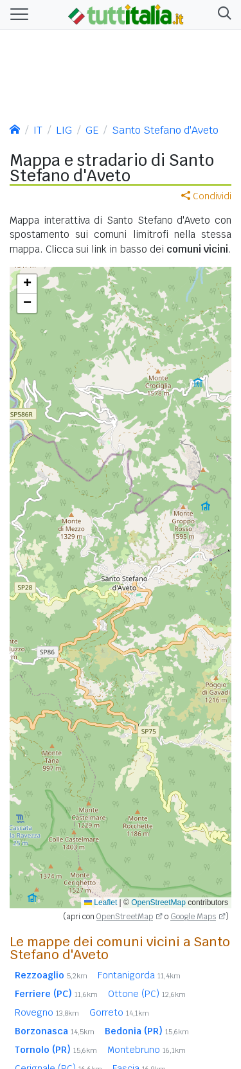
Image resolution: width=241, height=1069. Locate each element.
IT (37, 130)
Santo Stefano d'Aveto (165, 130)
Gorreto (119, 1012)
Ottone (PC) (147, 994)
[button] (222, 14)
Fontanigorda (139, 975)
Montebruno (146, 1050)
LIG (64, 130)
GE (91, 130)
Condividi (206, 196)
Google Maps (193, 917)
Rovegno (47, 1012)
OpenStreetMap (158, 902)
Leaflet (100, 902)
